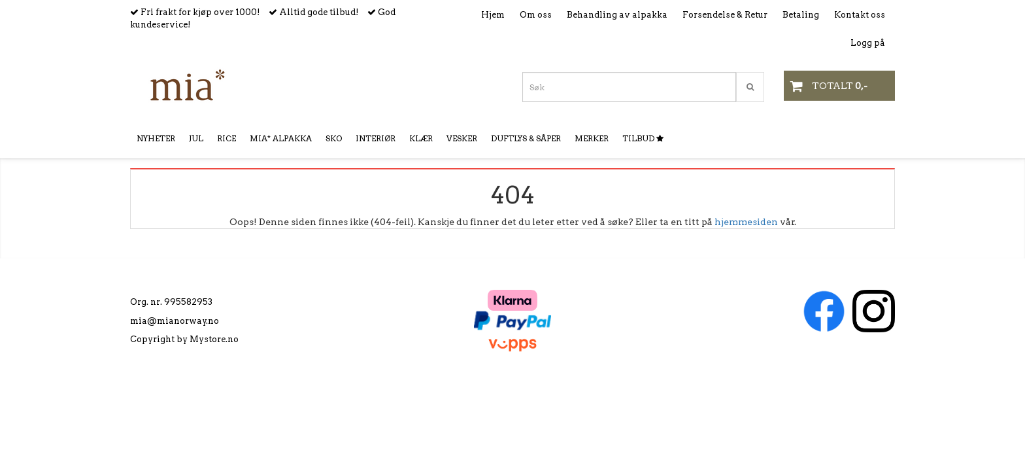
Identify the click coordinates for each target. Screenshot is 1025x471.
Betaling (800, 15)
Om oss (536, 15)
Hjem (493, 15)
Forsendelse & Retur (724, 15)
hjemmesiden (746, 222)
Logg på (867, 43)
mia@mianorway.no (174, 321)
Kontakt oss (859, 15)
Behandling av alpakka (617, 15)
